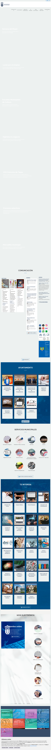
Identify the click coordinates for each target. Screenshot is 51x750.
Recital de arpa (29, 302)
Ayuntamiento (25, 421)
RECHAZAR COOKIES (5, 747)
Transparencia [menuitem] (47, 10)
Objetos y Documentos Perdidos (19, 575)
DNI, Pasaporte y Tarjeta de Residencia (7, 552)
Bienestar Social (19, 457)
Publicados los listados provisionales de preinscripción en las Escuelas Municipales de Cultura (44, 280)
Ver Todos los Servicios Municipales (25, 476)
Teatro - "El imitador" (30, 325)
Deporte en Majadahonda (19, 470)
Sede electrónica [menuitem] (35, 10)
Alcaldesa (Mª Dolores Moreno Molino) (7, 389)
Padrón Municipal (31, 470)
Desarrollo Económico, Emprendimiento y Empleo (32, 458)
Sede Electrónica (6, 715)
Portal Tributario (31, 504)
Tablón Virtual (38, 646)
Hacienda (31, 444)
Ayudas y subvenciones (38, 698)
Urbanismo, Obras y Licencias (19, 444)
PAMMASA (31, 410)
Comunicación (25, 359)
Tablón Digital (19, 715)
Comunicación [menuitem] (13, 10)
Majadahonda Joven (7, 457)
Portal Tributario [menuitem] (41, 10)
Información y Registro (7, 444)
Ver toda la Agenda (32, 332)
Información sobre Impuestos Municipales (31, 575)
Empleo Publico (38, 685)
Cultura (43, 444)
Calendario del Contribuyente (38, 673)
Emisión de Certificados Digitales (31, 529)
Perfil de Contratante (38, 659)
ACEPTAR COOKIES (17, 747)
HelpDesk (6, 734)
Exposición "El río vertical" (31, 280)
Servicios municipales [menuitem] (25, 10)
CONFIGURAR (11, 747)
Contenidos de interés (25, 607)
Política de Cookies (33, 745)
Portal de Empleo (31, 725)
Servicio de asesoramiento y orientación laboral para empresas (31, 295)
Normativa (19, 725)
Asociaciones (43, 725)
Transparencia (6, 725)
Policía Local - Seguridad (43, 457)
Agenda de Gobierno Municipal (43, 389)
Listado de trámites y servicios (7, 529)
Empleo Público (19, 504)
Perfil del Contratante (43, 716)
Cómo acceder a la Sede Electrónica (19, 529)
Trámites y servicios (38, 633)
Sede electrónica (15, 636)
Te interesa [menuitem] (30, 10)
